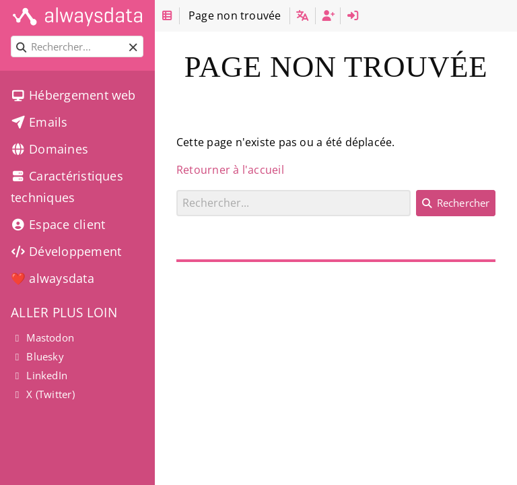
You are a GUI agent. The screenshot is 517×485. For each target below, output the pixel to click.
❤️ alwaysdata (52, 278)
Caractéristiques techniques (67, 186)
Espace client (58, 224)
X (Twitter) (43, 394)
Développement (66, 251)
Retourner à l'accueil (230, 169)
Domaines (49, 149)
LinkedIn (39, 375)
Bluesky (37, 356)
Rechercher (176, 189)
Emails (39, 122)
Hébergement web (73, 95)
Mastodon (42, 337)
